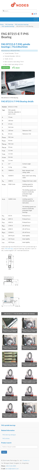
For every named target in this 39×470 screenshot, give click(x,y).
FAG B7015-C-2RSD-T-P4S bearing (11, 398)
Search (4, 452)
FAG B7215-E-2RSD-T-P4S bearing (30, 381)
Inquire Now (5, 67)
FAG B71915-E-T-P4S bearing (10, 364)
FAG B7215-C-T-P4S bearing (10, 347)
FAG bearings (9, 24)
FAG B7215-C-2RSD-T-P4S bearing (11, 415)
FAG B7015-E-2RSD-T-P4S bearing (30, 364)
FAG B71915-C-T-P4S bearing (29, 330)
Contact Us (26, 460)
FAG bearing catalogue (9, 434)
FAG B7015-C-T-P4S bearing (10, 330)
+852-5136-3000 (11, 466)
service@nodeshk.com (12, 468)
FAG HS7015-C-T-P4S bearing (29, 415)
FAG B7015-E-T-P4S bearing (29, 347)
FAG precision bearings (22, 24)
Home (2, 24)
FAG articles (6, 438)
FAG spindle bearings (8, 26)
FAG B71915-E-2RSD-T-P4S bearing (11, 381)
